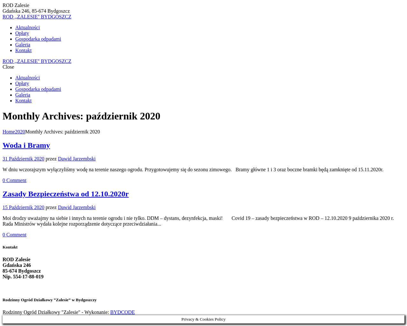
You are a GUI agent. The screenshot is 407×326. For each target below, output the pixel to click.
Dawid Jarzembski (77, 158)
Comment (14, 180)
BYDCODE (122, 312)
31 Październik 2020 (24, 158)
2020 (20, 131)
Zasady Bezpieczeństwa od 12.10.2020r (66, 194)
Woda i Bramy (26, 145)
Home (9, 131)
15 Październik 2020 (24, 207)
